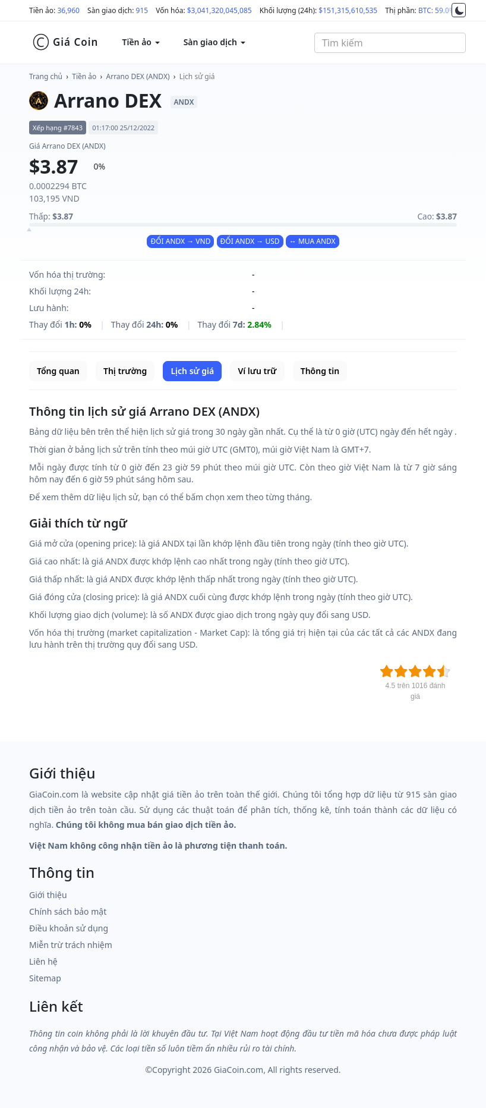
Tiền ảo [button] (140, 42)
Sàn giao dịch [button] (214, 42)
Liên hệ (43, 961)
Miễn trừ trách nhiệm (70, 944)
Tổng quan (58, 370)
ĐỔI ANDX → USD (250, 241)
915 (142, 10)
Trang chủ (45, 76)
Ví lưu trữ (257, 370)
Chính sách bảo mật (67, 911)
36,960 (68, 10)
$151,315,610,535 (347, 10)
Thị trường (125, 370)
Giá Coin (65, 42)
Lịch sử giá (197, 76)
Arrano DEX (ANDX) (138, 76)
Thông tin (320, 370)
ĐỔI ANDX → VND (180, 241)
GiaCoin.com (238, 1069)
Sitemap (45, 978)
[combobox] (390, 43)
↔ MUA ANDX (312, 241)
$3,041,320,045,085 (219, 10)
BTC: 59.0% (436, 10)
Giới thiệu (48, 894)
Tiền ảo (84, 76)
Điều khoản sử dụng (68, 928)
